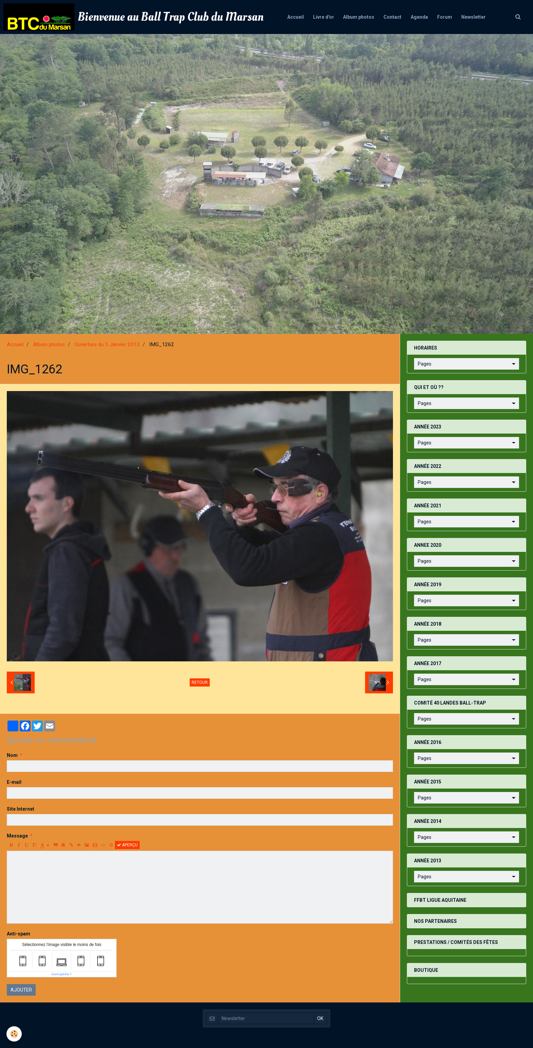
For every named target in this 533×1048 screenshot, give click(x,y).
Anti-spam (18, 933)
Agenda (420, 17)
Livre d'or (321, 17)
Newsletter (476, 17)
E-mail (14, 782)
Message (17, 836)
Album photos (357, 17)
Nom (12, 755)
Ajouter (21, 990)
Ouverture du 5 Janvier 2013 (107, 344)
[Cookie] (14, 1034)
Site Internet (20, 809)
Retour (200, 682)
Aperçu (127, 845)
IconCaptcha (60, 974)
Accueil (292, 17)
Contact (392, 17)
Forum (446, 17)
